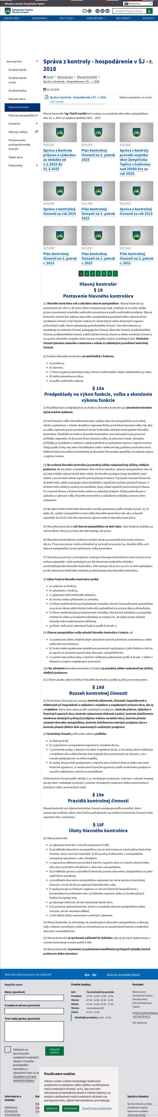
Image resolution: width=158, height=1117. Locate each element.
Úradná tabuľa (17, 69)
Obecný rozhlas (23, 132)
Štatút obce (15, 157)
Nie (94, 975)
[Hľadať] (149, 11)
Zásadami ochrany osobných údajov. (24, 1078)
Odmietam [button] (70, 1108)
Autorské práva (12, 1114)
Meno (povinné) (15, 992)
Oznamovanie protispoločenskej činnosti (19, 144)
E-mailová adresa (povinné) (22, 1005)
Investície (14, 123)
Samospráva (14, 61)
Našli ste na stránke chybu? (123, 974)
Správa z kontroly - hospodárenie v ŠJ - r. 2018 (71, 81)
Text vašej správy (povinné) (22, 1018)
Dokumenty (15, 165)
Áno (88, 975)
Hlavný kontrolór (18, 107)
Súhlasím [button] (51, 1108)
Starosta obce (16, 99)
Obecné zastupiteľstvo (22, 115)
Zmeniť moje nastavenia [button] (97, 1108)
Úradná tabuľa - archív (18, 80)
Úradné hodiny (17, 90)
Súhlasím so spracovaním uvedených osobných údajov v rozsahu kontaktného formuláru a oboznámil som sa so (26, 1065)
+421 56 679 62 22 (141, 1016)
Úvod (48, 77)
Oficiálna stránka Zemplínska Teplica (26, 3)
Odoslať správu (54, 1051)
